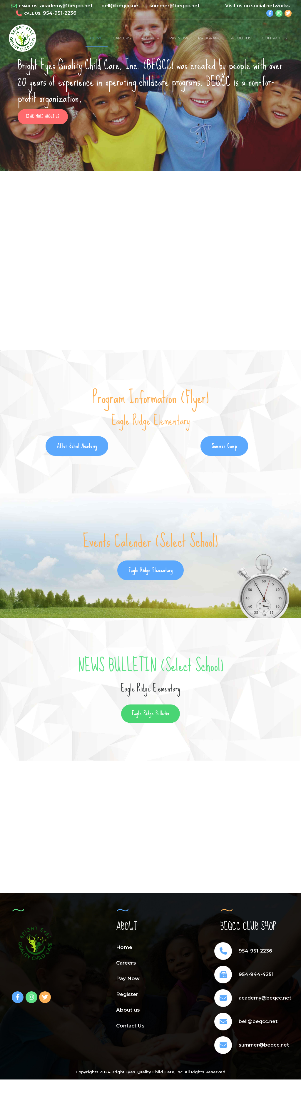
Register (150, 38)
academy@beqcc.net (265, 1000)
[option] (150, 86)
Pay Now (178, 38)
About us (241, 38)
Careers (122, 38)
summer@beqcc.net (264, 1047)
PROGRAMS (209, 38)
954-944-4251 (256, 976)
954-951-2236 (255, 953)
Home (96, 38)
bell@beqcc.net (258, 1023)
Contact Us (274, 38)
